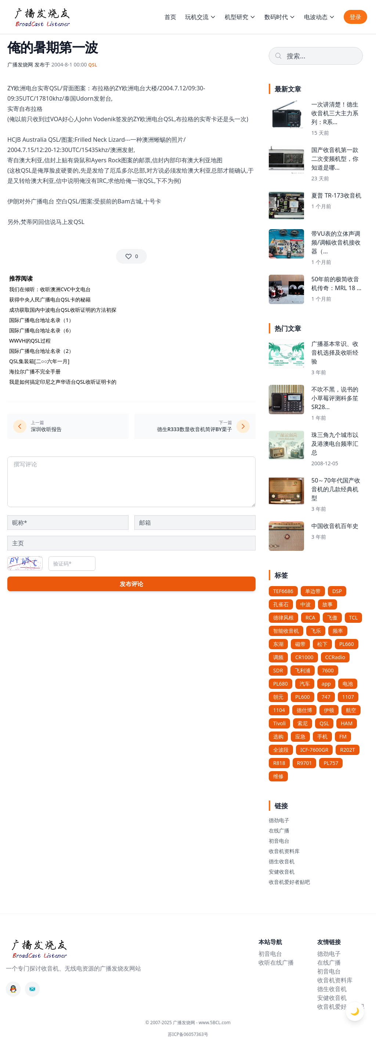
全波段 (281, 749)
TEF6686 (283, 591)
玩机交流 (200, 17)
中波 (305, 604)
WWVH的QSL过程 (30, 340)
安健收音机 (281, 871)
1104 (279, 710)
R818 (279, 762)
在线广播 (279, 830)
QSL (324, 723)
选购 (278, 736)
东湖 (278, 643)
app (326, 683)
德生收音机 (281, 861)
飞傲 (332, 617)
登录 (355, 17)
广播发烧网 (20, 64)
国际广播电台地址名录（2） (41, 350)
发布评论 (131, 584)
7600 (328, 670)
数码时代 (279, 17)
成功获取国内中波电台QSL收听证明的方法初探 (62, 309)
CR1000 (304, 657)
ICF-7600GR (314, 749)
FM (343, 736)
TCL (353, 617)
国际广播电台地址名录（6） (41, 330)
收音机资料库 (284, 851)
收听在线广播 (276, 962)
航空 (351, 710)
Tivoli (279, 723)
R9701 (304, 762)
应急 (300, 736)
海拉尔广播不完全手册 (35, 371)
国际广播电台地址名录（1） (41, 320)
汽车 (305, 683)
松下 (322, 643)
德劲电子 (279, 820)
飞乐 (316, 630)
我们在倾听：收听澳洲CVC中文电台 (50, 289)
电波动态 (319, 17)
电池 (348, 683)
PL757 (330, 762)
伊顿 (329, 710)
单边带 (313, 591)
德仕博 (304, 710)
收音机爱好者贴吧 (289, 881)
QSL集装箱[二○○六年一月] (39, 361)
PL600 (302, 696)
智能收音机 (286, 630)
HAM (346, 723)
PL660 (346, 643)
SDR (278, 670)
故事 (327, 604)
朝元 (278, 696)
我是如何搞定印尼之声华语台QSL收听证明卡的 (62, 381)
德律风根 (283, 617)
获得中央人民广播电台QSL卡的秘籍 (50, 299)
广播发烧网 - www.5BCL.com (202, 1022)
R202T (347, 749)
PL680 (280, 683)
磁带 (300, 643)
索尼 (302, 723)
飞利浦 (302, 670)
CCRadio (335, 657)
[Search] (316, 56)
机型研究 (240, 17)
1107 (348, 696)
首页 (170, 17)
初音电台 (279, 840)
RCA (310, 617)
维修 (278, 776)
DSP (337, 591)
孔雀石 (281, 604)
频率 (338, 630)
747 (326, 696)
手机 (322, 736)
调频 (278, 657)
